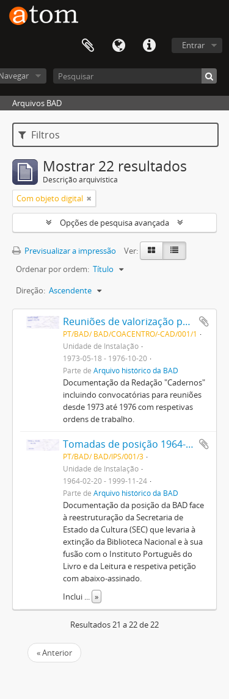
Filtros (39, 135)
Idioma (118, 45)
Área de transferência (88, 45)
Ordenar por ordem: (52, 268)
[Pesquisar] (135, 76)
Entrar (193, 45)
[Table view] (174, 251)
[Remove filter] (89, 198)
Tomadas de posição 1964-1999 (135, 444)
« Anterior (54, 652)
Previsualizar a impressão (64, 250)
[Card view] (151, 251)
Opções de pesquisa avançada (114, 222)
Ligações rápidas (149, 45)
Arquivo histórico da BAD (135, 370)
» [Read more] (96, 596)
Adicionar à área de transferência (204, 321)
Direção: (30, 290)
